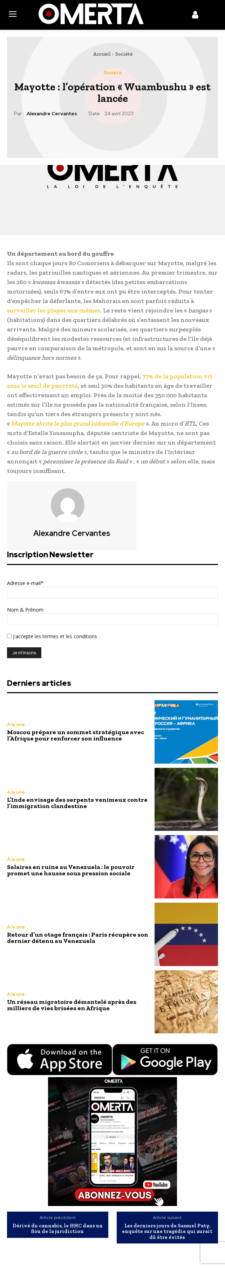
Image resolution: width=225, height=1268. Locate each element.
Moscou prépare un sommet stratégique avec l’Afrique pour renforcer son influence (75, 735)
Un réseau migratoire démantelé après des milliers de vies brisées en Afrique (71, 1005)
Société (123, 54)
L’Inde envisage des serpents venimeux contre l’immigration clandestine (77, 803)
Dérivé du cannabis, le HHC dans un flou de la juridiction (58, 1228)
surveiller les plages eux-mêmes (53, 310)
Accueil (102, 54)
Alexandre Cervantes (52, 114)
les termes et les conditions (65, 636)
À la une (16, 724)
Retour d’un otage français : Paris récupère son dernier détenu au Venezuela (77, 938)
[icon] (195, 16)
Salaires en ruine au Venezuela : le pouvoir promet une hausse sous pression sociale (71, 870)
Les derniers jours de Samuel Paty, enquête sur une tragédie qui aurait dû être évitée (167, 1231)
